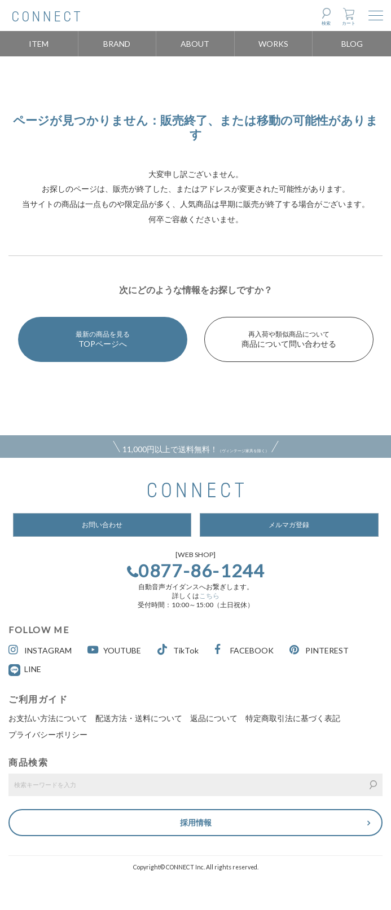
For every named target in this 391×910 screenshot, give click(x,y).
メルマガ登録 (289, 524)
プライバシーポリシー (47, 734)
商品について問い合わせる (289, 339)
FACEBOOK (244, 649)
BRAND (116, 43)
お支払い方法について (47, 718)
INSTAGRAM (40, 649)
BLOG (352, 43)
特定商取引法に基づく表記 (292, 718)
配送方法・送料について (138, 718)
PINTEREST (319, 649)
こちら (209, 595)
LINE (32, 669)
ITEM (39, 43)
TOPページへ (102, 339)
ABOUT (195, 43)
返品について (214, 718)
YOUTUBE (114, 649)
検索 (326, 23)
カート (348, 23)
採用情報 (196, 822)
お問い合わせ (102, 524)
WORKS (273, 43)
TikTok (178, 649)
